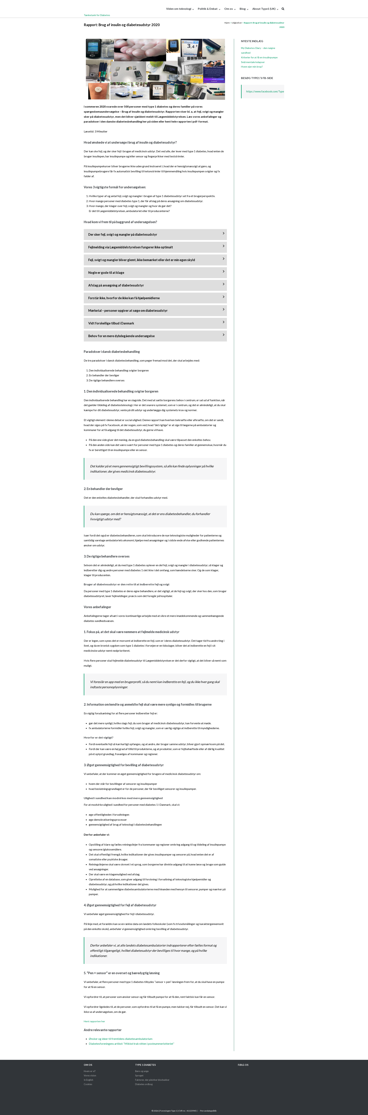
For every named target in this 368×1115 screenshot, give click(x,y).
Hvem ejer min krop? (252, 66)
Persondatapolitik (208, 1110)
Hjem (227, 22)
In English (88, 1079)
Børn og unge (142, 1071)
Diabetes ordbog (144, 1084)
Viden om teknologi (178, 8)
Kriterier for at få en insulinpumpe (259, 57)
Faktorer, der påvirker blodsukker (152, 1079)
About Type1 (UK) (264, 8)
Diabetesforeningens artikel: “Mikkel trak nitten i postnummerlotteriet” (131, 1043)
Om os (228, 8)
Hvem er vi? (90, 1071)
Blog (243, 8)
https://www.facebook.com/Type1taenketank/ (273, 91)
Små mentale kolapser (253, 62)
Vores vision (90, 1075)
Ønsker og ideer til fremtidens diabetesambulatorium (120, 1038)
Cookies (88, 1084)
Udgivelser (237, 22)
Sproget (139, 1075)
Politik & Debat (208, 8)
